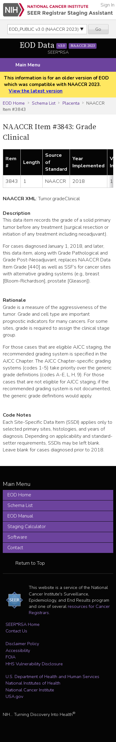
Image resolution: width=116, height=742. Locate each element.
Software (17, 537)
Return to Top (30, 563)
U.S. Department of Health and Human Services (52, 676)
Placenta (70, 103)
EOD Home (14, 103)
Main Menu (27, 64)
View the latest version (35, 91)
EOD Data (58, 45)
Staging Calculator (26, 526)
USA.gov (14, 696)
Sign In (107, 5)
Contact (15, 548)
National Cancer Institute (30, 690)
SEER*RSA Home (23, 624)
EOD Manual (20, 516)
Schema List (43, 103)
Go (98, 29)
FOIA (10, 657)
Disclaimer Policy (22, 643)
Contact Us (16, 631)
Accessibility (18, 650)
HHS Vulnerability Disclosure (34, 664)
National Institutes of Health (33, 683)
